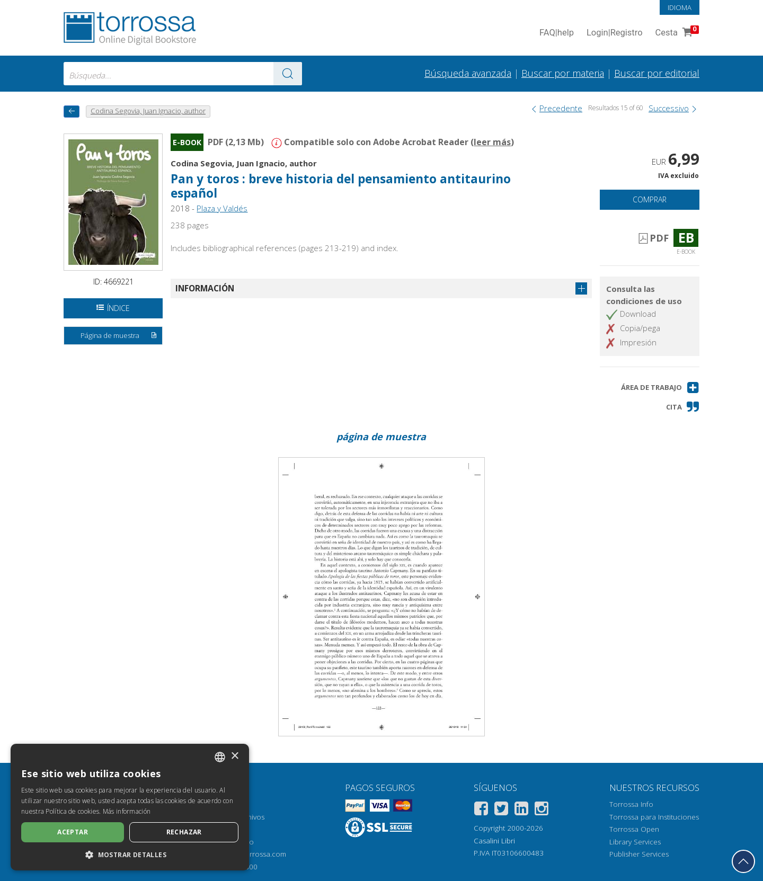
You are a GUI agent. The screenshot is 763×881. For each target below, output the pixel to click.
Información (204, 288)
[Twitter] (501, 810)
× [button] (234, 756)
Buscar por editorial (656, 73)
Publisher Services (639, 854)
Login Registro (615, 33)
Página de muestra (119, 335)
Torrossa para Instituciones (654, 817)
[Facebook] (481, 810)
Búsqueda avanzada (467, 73)
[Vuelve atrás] (71, 111)
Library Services (635, 842)
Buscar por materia (562, 73)
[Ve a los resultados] (287, 73)
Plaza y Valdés (222, 208)
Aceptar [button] (72, 831)
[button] (660, 387)
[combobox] (183, 73)
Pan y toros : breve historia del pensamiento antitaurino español (341, 186)
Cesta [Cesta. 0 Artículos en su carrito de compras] (676, 33)
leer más (492, 142)
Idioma (679, 7)
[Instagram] (542, 810)
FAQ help (556, 33)
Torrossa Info (631, 804)
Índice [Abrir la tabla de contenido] (113, 308)
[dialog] (130, 807)
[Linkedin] (521, 810)
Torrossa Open (634, 829)
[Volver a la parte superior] (743, 861)
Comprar (650, 199)
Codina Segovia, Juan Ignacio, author (244, 163)
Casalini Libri (494, 841)
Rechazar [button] (184, 831)
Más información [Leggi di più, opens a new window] (127, 811)
